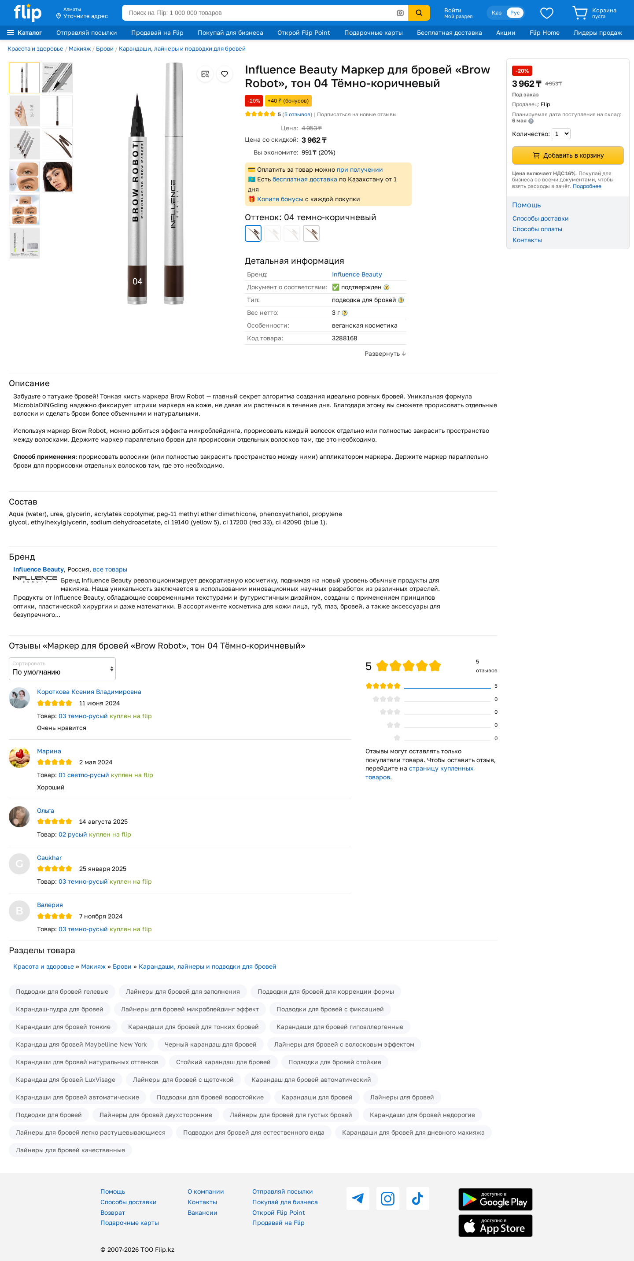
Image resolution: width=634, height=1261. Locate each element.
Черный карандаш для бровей (211, 1044)
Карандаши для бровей (317, 1097)
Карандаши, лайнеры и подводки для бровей (182, 48)
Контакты (527, 239)
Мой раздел (458, 16)
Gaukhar (49, 857)
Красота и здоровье (35, 48)
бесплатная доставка (305, 179)
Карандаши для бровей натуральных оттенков (87, 1062)
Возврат (112, 1212)
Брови (105, 48)
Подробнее (587, 186)
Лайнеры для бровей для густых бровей (291, 1114)
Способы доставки (540, 218)
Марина (49, 751)
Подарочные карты (373, 32)
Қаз (496, 12)
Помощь (112, 1191)
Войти (452, 10)
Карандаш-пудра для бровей (59, 1009)
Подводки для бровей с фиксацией (330, 1009)
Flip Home (545, 32)
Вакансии (202, 1212)
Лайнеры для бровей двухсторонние (156, 1114)
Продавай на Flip (157, 32)
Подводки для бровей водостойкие (210, 1097)
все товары (110, 569)
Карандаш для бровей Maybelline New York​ (81, 1044)
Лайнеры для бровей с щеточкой (183, 1079)
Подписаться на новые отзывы (357, 114)
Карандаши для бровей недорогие (422, 1114)
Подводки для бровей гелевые (62, 991)
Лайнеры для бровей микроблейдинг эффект (190, 1009)
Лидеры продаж (598, 32)
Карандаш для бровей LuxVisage (65, 1079)
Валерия (50, 904)
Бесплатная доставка (449, 32)
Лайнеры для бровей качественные (70, 1150)
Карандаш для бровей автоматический (311, 1079)
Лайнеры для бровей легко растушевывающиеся (91, 1132)
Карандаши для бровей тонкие (63, 1026)
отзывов (297, 114)
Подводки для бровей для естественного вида (253, 1132)
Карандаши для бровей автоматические (77, 1097)
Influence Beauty (357, 274)
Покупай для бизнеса (230, 32)
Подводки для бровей (49, 1114)
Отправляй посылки (86, 32)
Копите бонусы (280, 199)
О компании (206, 1191)
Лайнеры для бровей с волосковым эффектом (344, 1044)
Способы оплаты (537, 228)
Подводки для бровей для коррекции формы (326, 991)
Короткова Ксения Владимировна (89, 691)
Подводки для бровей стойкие (334, 1062)
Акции (506, 32)
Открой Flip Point (303, 32)
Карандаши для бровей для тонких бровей (193, 1026)
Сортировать (28, 663)
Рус (515, 12)
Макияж (80, 48)
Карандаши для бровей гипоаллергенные (339, 1026)
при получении (360, 169)
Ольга (45, 810)
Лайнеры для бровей (402, 1097)
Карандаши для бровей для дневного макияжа (413, 1132)
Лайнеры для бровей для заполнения (183, 991)
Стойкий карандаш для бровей (223, 1062)
